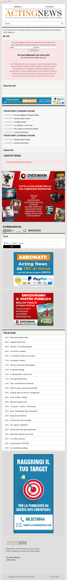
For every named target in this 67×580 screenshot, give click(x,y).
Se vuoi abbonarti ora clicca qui (34, 55)
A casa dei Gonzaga (17, 370)
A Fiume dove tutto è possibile (20, 420)
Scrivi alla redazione (13, 557)
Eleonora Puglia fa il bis (18, 402)
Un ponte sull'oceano (21, 132)
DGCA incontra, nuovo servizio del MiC (23, 388)
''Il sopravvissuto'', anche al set (21, 374)
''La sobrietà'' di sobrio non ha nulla (22, 356)
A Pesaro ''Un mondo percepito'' (21, 347)
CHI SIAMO (49, 7)
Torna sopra (55, 577)
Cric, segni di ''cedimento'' (19, 425)
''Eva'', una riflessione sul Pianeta (22, 383)
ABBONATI (18, 7)
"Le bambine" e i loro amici (23, 125)
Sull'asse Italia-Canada (22, 118)
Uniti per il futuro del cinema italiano (22, 365)
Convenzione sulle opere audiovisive (23, 430)
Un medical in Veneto (17, 360)
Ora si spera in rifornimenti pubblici (26, 129)
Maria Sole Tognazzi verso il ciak (21, 434)
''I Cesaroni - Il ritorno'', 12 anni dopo (23, 407)
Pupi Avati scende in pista (19, 337)
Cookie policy (10, 560)
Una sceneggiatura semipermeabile (26, 115)
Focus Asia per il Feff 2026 (19, 443)
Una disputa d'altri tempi (18, 379)
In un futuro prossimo (17, 439)
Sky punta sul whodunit (18, 416)
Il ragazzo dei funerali (17, 342)
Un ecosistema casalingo (19, 448)
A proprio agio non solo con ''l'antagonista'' (25, 393)
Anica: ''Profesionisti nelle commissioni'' (24, 411)
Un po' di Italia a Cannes (18, 397)
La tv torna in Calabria (18, 351)
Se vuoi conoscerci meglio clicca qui (33, 58)
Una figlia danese (20, 122)
